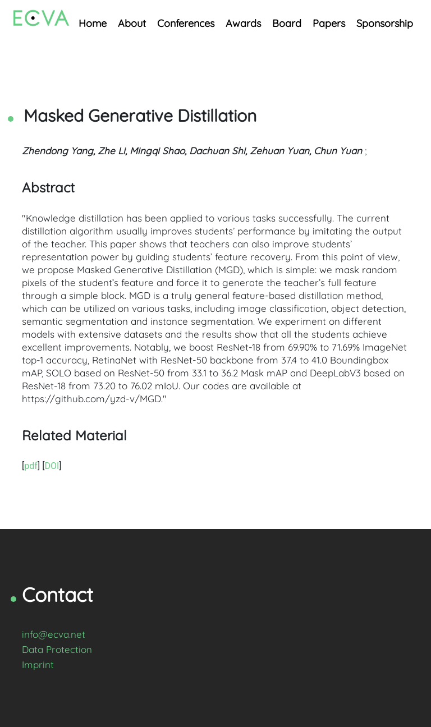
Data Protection (57, 649)
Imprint (38, 664)
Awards (243, 23)
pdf (31, 466)
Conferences (185, 23)
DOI (51, 466)
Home (93, 23)
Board (286, 23)
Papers (329, 23)
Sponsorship (384, 23)
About (132, 23)
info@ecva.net (53, 634)
